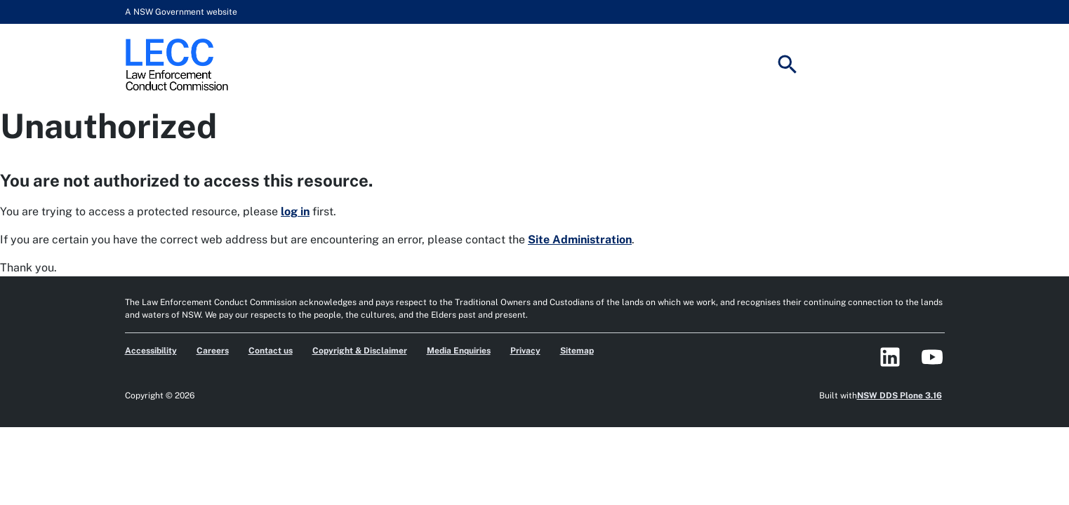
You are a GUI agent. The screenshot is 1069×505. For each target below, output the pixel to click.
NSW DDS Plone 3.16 (899, 395)
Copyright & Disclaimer (359, 351)
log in (295, 211)
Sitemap (577, 351)
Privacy (525, 351)
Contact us (270, 351)
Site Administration (580, 239)
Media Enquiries (459, 351)
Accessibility (151, 351)
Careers (213, 351)
